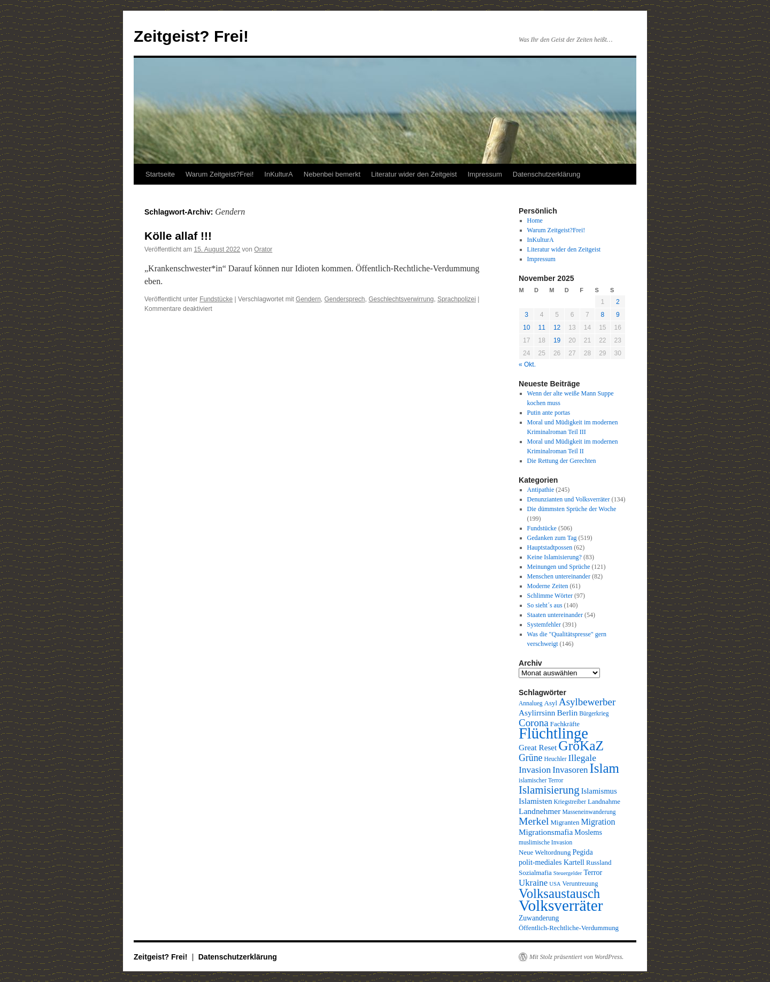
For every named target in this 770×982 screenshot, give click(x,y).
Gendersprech (344, 299)
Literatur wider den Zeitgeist (414, 174)
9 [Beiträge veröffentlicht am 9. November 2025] (618, 314)
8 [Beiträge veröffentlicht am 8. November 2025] (602, 314)
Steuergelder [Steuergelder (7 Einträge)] (567, 873)
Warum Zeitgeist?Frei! (219, 174)
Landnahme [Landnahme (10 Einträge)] (604, 801)
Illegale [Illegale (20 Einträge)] (582, 757)
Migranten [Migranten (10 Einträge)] (565, 822)
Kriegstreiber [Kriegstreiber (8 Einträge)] (570, 801)
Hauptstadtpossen (550, 547)
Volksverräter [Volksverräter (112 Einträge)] (561, 905)
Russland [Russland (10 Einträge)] (598, 862)
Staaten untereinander (555, 615)
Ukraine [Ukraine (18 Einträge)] (533, 883)
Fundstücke (216, 299)
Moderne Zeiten (547, 586)
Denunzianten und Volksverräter (568, 499)
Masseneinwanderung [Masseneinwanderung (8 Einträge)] (588, 812)
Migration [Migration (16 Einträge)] (598, 821)
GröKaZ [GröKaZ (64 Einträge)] (581, 745)
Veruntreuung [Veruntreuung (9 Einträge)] (580, 883)
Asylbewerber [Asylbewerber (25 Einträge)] (587, 701)
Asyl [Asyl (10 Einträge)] (550, 703)
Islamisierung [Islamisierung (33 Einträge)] (549, 789)
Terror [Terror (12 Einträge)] (592, 872)
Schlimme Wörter (550, 595)
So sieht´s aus (545, 605)
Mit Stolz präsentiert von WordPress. (576, 957)
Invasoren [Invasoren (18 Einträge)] (570, 770)
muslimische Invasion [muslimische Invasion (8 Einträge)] (545, 842)
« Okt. (527, 364)
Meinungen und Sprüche (558, 566)
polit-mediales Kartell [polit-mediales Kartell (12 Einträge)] (551, 862)
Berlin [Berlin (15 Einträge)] (567, 712)
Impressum (484, 174)
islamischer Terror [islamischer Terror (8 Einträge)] (541, 780)
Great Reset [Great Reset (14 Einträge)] (538, 747)
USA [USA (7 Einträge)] (554, 884)
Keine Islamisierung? (554, 557)
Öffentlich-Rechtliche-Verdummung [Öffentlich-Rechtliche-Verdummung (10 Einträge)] (569, 928)
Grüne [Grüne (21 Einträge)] (530, 757)
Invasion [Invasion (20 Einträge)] (535, 769)
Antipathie (541, 489)
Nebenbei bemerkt (332, 174)
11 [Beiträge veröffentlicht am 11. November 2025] (541, 327)
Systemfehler (544, 624)
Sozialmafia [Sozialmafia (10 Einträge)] (535, 873)
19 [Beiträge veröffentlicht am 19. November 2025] (556, 340)
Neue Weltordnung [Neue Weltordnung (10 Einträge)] (545, 852)
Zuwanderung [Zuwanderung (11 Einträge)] (539, 918)
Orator (263, 249)
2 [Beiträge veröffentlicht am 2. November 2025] (618, 302)
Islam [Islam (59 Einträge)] (604, 768)
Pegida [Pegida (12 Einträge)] (582, 852)
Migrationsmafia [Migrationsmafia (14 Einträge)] (546, 831)
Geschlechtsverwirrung (401, 299)
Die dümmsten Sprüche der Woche (572, 509)
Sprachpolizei (456, 299)
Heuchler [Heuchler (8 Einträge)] (555, 759)
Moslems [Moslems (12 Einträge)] (588, 832)
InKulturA (278, 174)
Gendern (308, 299)
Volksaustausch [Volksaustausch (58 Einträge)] (559, 893)
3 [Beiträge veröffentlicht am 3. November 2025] (526, 314)
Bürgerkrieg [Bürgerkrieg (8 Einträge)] (594, 713)
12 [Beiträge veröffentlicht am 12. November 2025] (556, 327)
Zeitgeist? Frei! (191, 36)
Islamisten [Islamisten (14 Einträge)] (535, 800)
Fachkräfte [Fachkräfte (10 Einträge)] (565, 724)
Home (535, 220)
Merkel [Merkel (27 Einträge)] (534, 821)
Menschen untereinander (558, 576)
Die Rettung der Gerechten (561, 461)
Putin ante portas (549, 412)
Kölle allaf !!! (178, 236)
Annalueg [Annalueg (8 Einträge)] (531, 703)
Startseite (160, 174)
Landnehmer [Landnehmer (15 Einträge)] (539, 811)
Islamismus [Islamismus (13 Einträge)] (599, 791)
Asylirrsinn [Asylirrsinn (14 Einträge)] (537, 712)
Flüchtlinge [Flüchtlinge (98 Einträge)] (553, 733)
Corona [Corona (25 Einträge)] (534, 722)
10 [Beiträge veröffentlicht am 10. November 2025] (526, 327)
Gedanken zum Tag (552, 538)
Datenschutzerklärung (546, 174)
